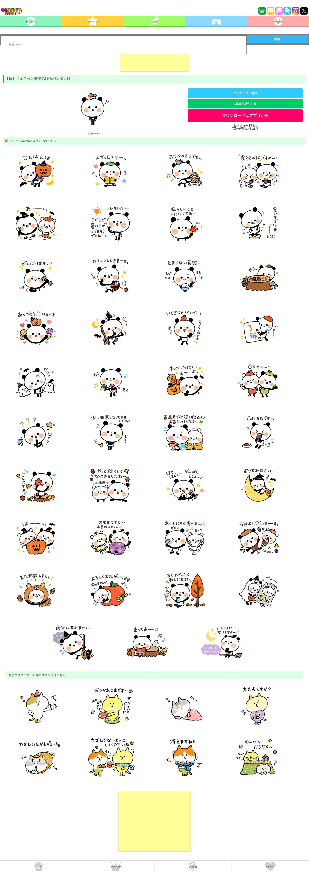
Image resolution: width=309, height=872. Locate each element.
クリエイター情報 (245, 93)
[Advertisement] (154, 61)
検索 (277, 39)
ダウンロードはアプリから (245, 115)
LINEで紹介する (245, 103)
